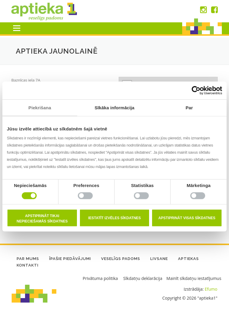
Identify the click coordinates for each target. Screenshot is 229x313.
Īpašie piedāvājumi (70, 259)
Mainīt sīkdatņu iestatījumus (193, 278)
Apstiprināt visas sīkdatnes (186, 218)
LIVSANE (159, 259)
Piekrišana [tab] (39, 107)
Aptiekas (188, 259)
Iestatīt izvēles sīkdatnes (114, 218)
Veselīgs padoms (120, 259)
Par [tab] (189, 107)
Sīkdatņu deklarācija (142, 278)
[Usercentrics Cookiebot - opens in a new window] (196, 90)
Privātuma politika (100, 278)
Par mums (28, 259)
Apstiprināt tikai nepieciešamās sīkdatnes (42, 218)
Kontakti (27, 265)
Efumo (211, 289)
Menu (16, 28)
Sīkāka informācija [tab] (114, 107)
